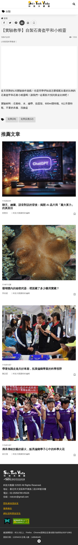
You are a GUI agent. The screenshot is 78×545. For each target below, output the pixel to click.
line (15, 23)
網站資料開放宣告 (12, 513)
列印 (28, 22)
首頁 (4, 18)
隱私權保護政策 (10, 503)
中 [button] (22, 23)
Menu (4, 4)
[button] (74, 4)
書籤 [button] (34, 22)
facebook (4, 23)
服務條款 (7, 508)
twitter (10, 23)
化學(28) (12, 119)
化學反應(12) (27, 119)
